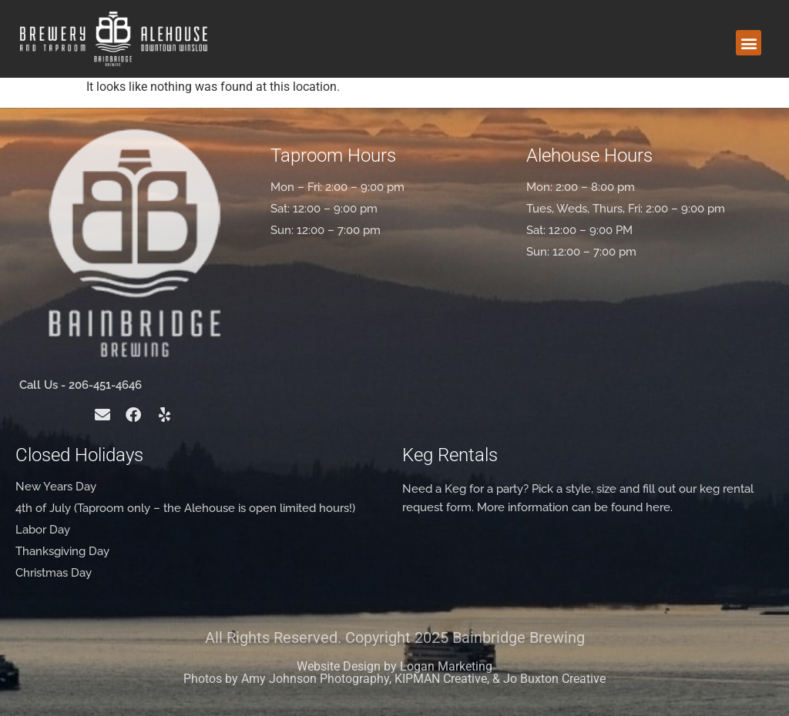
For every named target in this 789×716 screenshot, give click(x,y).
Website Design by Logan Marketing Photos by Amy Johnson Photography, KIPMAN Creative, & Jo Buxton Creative (394, 672)
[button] (748, 42)
